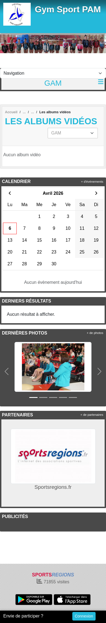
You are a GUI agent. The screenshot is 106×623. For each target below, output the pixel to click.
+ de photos (95, 333)
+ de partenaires (92, 414)
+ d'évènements (92, 181)
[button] (6, 371)
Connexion (84, 616)
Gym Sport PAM (68, 9)
